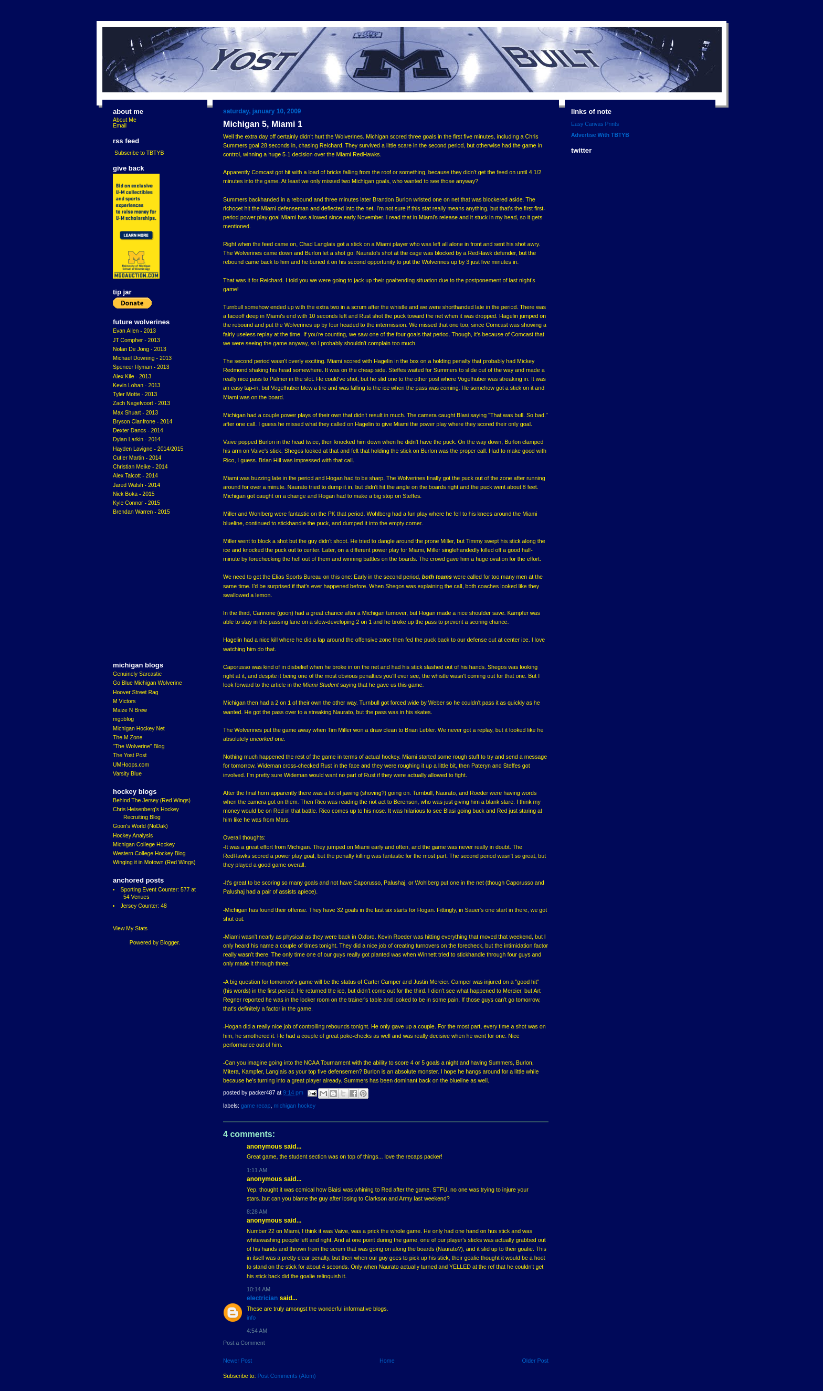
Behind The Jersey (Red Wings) (152, 800)
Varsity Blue (127, 774)
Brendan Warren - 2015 (141, 512)
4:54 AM (257, 1331)
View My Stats (130, 928)
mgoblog (123, 719)
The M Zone (127, 737)
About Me (124, 120)
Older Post (535, 1360)
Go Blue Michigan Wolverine (147, 683)
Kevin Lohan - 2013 (137, 385)
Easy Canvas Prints (595, 124)
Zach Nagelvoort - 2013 (141, 403)
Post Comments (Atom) (286, 1376)
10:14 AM (258, 1289)
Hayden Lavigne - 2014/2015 (148, 449)
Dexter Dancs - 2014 (138, 430)
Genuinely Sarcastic (137, 674)
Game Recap (256, 1105)
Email (119, 126)
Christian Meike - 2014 (140, 467)
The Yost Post (130, 755)
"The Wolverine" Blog (138, 746)
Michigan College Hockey (144, 844)
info (251, 1317)
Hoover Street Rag (136, 692)
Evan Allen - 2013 (134, 331)
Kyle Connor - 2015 (136, 503)
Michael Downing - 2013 (142, 358)
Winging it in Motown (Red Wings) (154, 862)
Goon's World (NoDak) (140, 826)
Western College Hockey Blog (149, 853)
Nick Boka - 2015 (134, 494)
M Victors (124, 701)
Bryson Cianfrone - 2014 (142, 421)
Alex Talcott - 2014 (135, 476)
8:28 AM (257, 1211)
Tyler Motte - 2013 (135, 394)
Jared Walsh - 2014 (136, 485)
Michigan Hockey (294, 1105)
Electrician (262, 1298)
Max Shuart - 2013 (135, 413)
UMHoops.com (131, 765)
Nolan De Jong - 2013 (139, 349)
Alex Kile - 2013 (132, 376)
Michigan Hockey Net (139, 728)
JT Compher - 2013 (136, 340)
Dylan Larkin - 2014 (137, 439)
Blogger (169, 943)
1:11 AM (257, 1170)
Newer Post (237, 1360)
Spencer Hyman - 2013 (141, 367)
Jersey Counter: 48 (143, 906)
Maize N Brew (130, 710)
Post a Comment (244, 1343)
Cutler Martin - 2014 (137, 458)
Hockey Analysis (133, 835)
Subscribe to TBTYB (139, 153)
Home (387, 1360)
